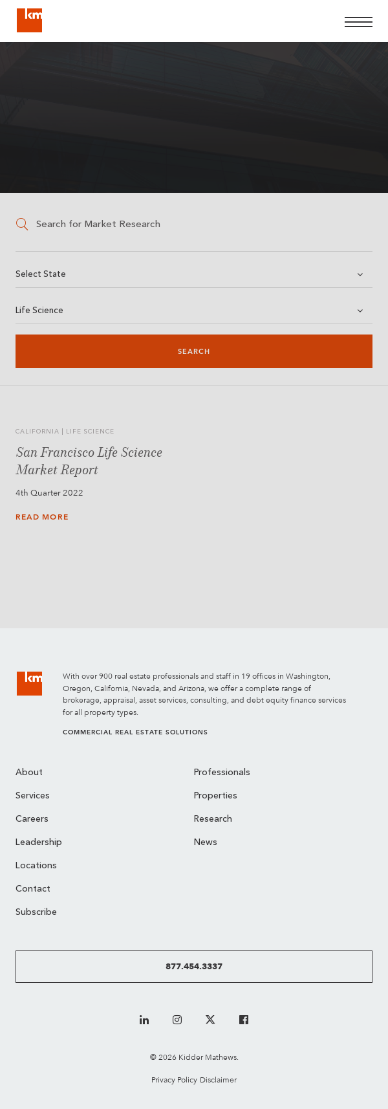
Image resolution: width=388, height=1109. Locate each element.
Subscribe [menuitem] (36, 912)
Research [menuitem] (213, 819)
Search (194, 351)
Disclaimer (218, 1079)
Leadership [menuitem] (39, 843)
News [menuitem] (205, 843)
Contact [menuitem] (33, 889)
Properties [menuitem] (215, 796)
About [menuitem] (29, 773)
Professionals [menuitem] (222, 773)
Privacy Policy (174, 1079)
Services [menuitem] (33, 796)
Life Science (39, 311)
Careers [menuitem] (32, 819)
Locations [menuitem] (36, 866)
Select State (41, 274)
